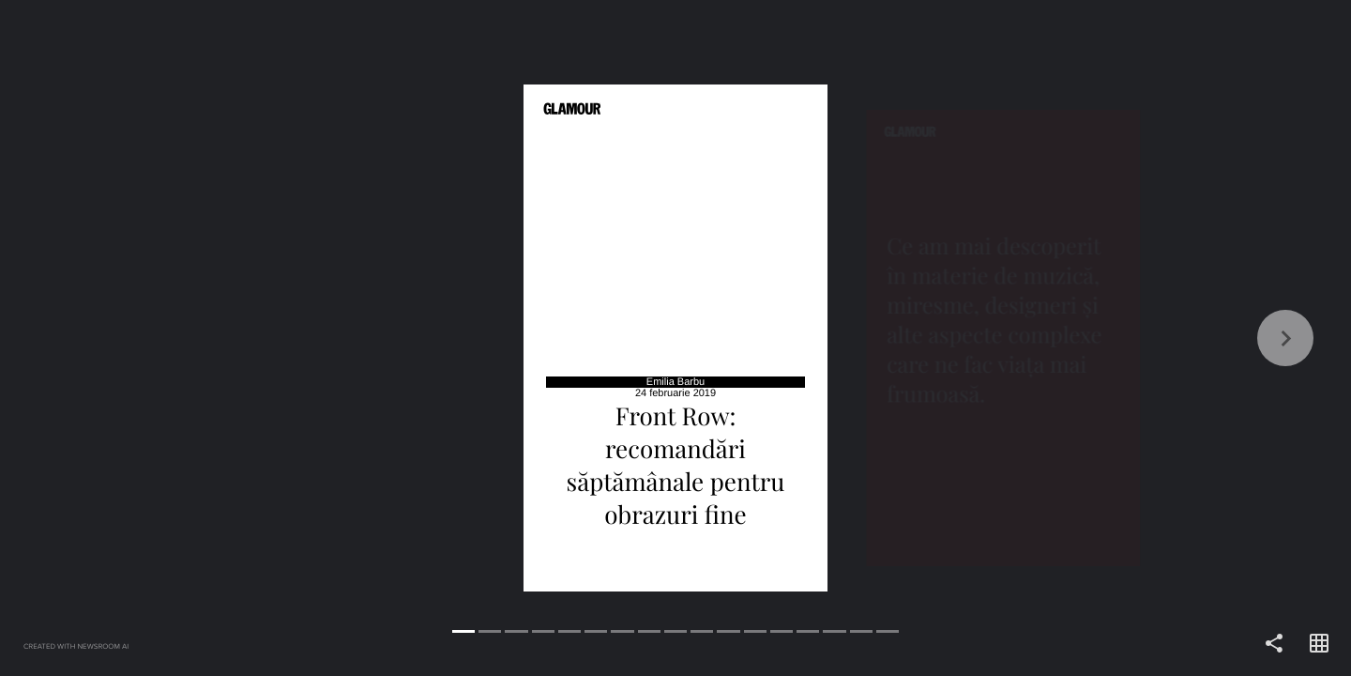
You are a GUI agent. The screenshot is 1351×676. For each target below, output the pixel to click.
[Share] (1274, 644)
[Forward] (1013, 338)
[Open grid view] (1319, 644)
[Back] (338, 338)
